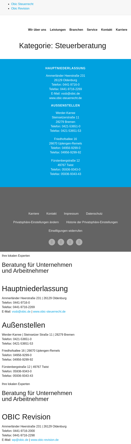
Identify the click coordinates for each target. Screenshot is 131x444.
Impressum (71, 213)
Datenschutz (94, 213)
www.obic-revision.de (45, 439)
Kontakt (51, 213)
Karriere (33, 213)
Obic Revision (20, 8)
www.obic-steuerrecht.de (65, 98)
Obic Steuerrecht (22, 4)
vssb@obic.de (21, 311)
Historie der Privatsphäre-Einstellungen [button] (92, 222)
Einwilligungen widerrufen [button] (65, 230)
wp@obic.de (20, 439)
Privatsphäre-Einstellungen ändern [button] (36, 222)
